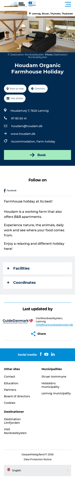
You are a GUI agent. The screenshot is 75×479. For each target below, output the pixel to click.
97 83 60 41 (19, 118)
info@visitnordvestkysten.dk (54, 324)
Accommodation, (23, 141)
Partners (10, 390)
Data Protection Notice (37, 459)
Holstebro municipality (50, 385)
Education (11, 383)
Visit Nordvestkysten (15, 431)
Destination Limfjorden (12, 421)
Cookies (9, 403)
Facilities (18, 268)
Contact (9, 376)
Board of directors (17, 396)
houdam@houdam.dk (27, 126)
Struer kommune (54, 376)
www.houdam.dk (23, 134)
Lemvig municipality (56, 393)
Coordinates (21, 282)
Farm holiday (45, 141)
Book (37, 155)
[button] (55, 4)
